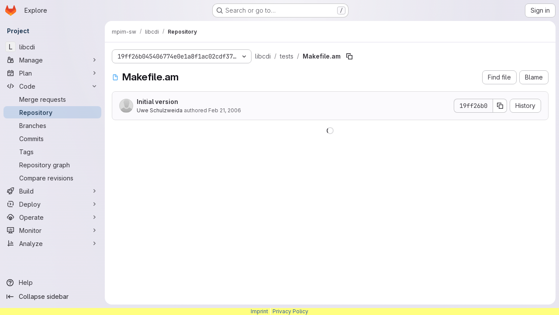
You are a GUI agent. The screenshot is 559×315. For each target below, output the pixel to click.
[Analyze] (52, 243)
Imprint (259, 311)
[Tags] (52, 151)
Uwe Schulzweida (160, 110)
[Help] (52, 283)
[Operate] (52, 217)
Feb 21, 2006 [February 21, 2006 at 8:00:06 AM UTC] (224, 110)
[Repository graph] (52, 165)
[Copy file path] (349, 56)
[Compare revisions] (52, 178)
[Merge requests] (52, 99)
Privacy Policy (290, 311)
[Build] (52, 191)
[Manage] (52, 60)
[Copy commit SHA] (500, 106)
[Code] (52, 86)
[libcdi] (52, 47)
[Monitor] (52, 230)
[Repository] (52, 112)
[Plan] (52, 73)
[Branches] (52, 125)
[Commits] (52, 138)
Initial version (157, 101)
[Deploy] (52, 204)
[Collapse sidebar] (52, 297)
